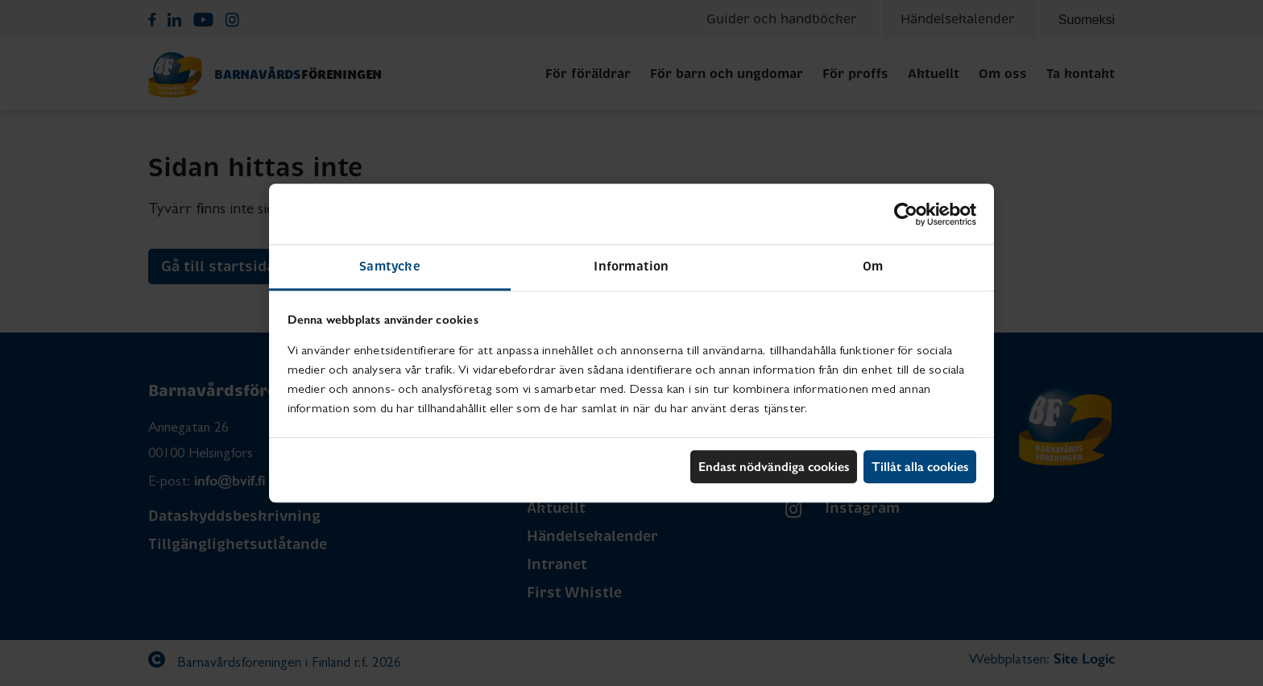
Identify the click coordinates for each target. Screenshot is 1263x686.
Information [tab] (631, 266)
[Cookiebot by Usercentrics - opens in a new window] (905, 214)
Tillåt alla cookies (920, 466)
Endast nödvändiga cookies (773, 466)
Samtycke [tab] (389, 266)
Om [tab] (873, 266)
